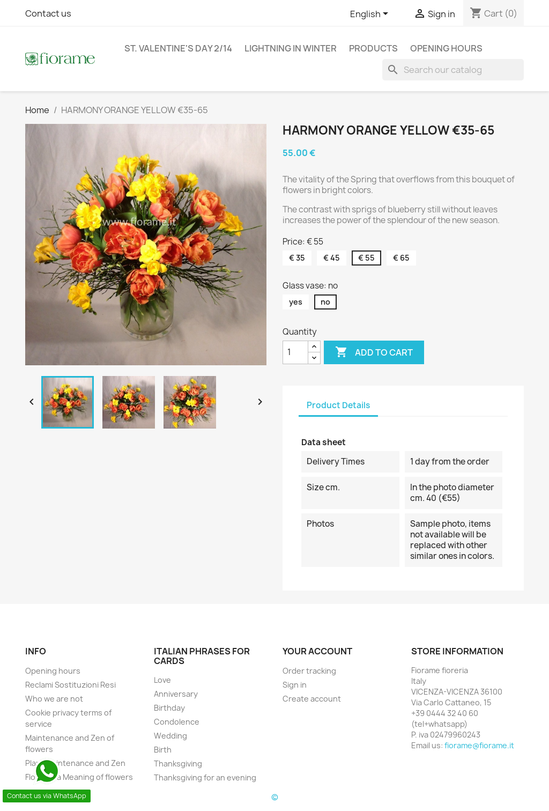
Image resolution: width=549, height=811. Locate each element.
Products (373, 48)
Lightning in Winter (290, 48)
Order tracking (309, 671)
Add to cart (374, 352)
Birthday (169, 708)
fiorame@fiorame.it (479, 745)
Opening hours (446, 48)
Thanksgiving (178, 763)
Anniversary (176, 694)
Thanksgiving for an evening (205, 777)
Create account (312, 699)
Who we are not (54, 699)
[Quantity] (295, 352)
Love (162, 680)
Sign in (295, 685)
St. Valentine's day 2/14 (178, 48)
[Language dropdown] (371, 14)
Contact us (48, 13)
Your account (317, 651)
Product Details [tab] (338, 405)
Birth (163, 749)
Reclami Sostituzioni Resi (70, 685)
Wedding (170, 736)
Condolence (176, 722)
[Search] (453, 69)
